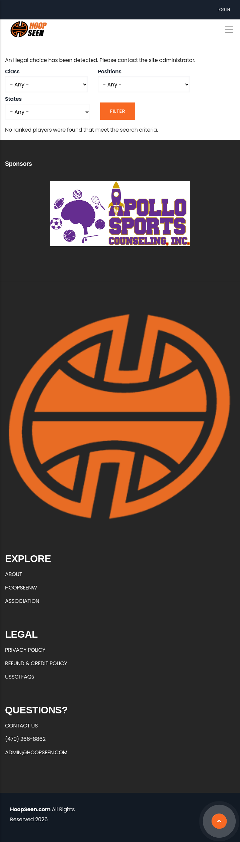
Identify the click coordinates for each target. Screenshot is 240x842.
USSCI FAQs (19, 677)
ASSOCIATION (22, 601)
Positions (109, 71)
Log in (224, 9)
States (13, 99)
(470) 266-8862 (25, 739)
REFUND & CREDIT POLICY (36, 663)
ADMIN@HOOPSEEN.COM (36, 752)
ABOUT (13, 574)
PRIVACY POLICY (25, 650)
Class (12, 71)
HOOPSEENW (21, 587)
